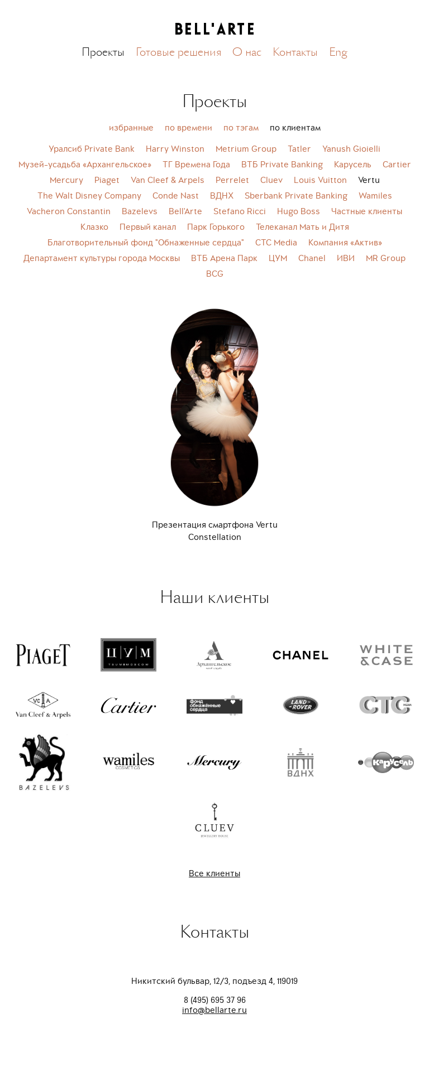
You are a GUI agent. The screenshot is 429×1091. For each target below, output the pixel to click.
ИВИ (346, 258)
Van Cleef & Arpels (167, 180)
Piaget (107, 180)
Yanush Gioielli (351, 149)
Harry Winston (175, 149)
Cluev (271, 180)
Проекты (103, 52)
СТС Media (276, 243)
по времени (188, 128)
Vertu (369, 180)
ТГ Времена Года (196, 165)
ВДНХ (221, 196)
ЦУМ (278, 258)
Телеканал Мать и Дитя (302, 227)
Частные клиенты (366, 211)
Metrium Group (246, 149)
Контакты (295, 52)
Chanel (312, 258)
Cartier (397, 165)
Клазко (94, 227)
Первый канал (148, 227)
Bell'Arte (185, 211)
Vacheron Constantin (69, 211)
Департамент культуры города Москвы (101, 258)
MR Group (386, 258)
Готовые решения (178, 52)
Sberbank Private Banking (296, 196)
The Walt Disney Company (89, 196)
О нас (246, 52)
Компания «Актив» (345, 243)
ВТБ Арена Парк (224, 258)
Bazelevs (140, 211)
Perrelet (232, 180)
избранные (131, 128)
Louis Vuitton (320, 180)
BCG (214, 274)
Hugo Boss (298, 211)
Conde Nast (175, 196)
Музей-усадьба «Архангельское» (84, 165)
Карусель (352, 165)
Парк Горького (216, 227)
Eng (338, 52)
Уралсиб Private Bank (92, 149)
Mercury (66, 180)
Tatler (299, 149)
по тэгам (241, 128)
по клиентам (295, 128)
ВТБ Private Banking (282, 165)
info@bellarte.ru (214, 1010)
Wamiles (375, 196)
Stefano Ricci (239, 211)
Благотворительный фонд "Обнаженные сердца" (145, 243)
